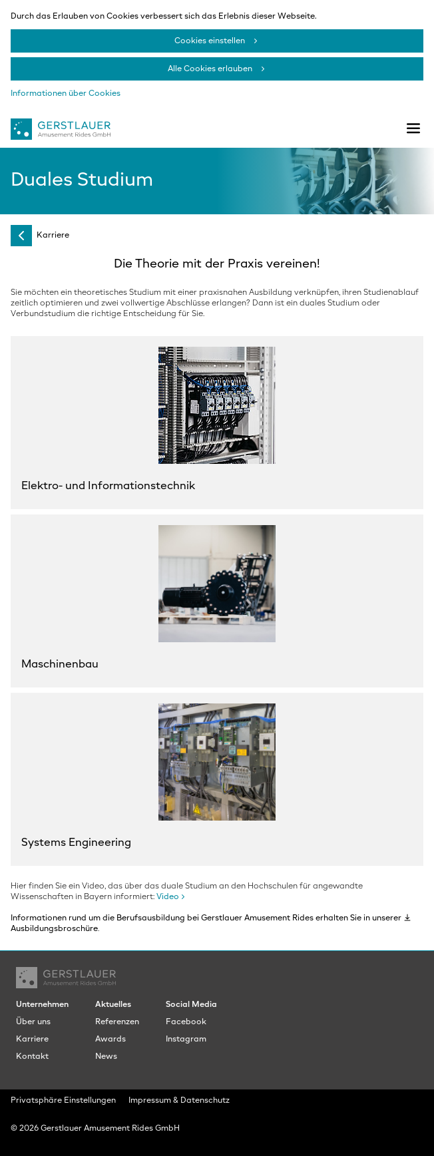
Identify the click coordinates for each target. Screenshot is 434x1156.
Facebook (186, 1022)
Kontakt (32, 1057)
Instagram (186, 1040)
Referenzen (117, 1022)
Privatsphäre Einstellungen (63, 1101)
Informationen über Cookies (65, 94)
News (106, 1057)
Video (167, 897)
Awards (110, 1040)
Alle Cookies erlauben (210, 69)
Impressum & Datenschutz (179, 1101)
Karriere (53, 236)
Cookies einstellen (209, 41)
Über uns (33, 1022)
